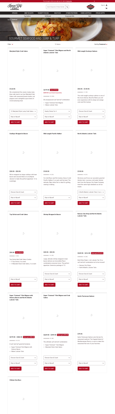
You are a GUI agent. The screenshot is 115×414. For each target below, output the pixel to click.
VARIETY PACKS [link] (43, 13)
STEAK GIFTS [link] (100, 13)
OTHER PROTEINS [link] (72, 13)
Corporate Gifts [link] (69, 16)
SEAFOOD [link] (57, 13)
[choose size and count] (23, 111)
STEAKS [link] (14, 13)
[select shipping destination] (23, 117)
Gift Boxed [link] (48, 16)
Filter (10, 44)
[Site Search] (55, 7)
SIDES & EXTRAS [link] (86, 13)
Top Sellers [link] (27, 16)
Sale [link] (89, 16)
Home (9, 19)
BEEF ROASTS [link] (28, 13)
